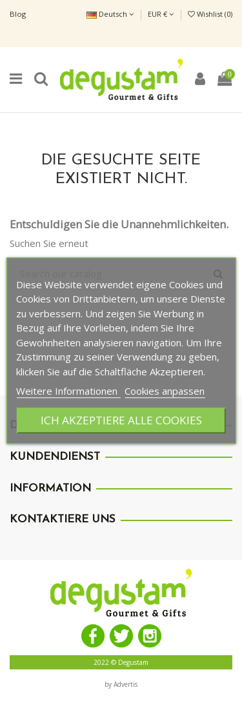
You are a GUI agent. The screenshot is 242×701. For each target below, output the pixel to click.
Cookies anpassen (165, 390)
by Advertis (121, 684)
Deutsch (110, 14)
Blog (18, 14)
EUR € (161, 14)
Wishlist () (210, 14)
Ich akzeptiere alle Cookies (121, 420)
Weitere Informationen (68, 390)
